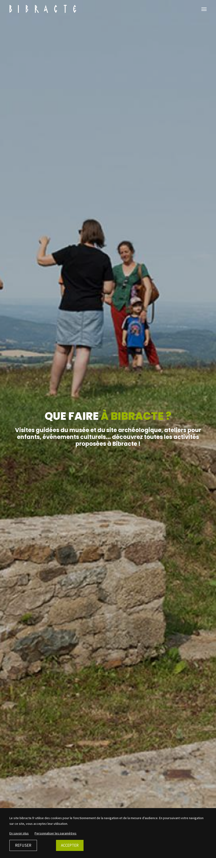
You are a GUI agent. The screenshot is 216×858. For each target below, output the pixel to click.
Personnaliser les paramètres (55, 833)
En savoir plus (19, 833)
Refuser (23, 845)
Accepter (70, 845)
